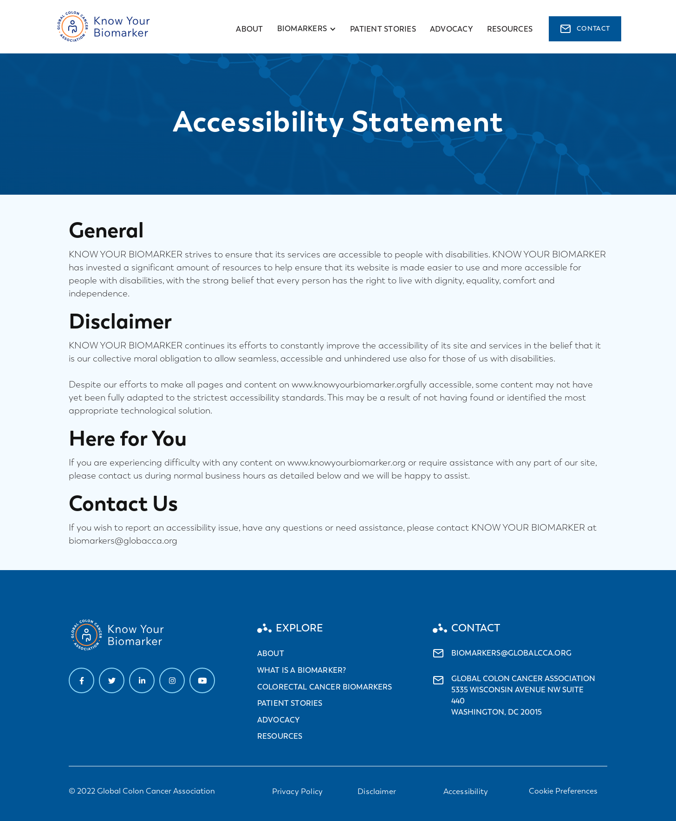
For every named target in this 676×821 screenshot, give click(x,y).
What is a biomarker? (301, 670)
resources (510, 29)
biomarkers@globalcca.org (511, 653)
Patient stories (383, 29)
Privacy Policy (297, 791)
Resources (279, 736)
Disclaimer (377, 791)
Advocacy (278, 720)
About (249, 29)
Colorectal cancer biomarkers (324, 687)
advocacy (451, 29)
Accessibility (465, 791)
